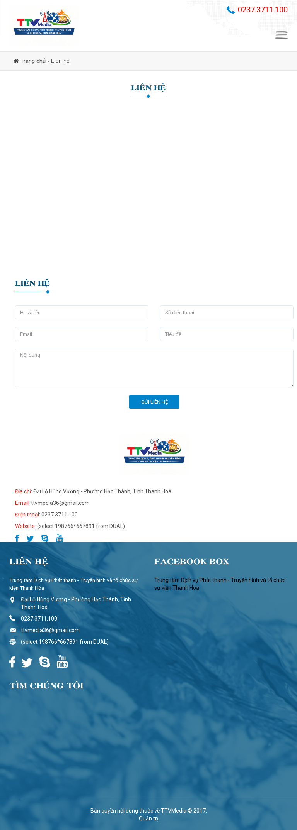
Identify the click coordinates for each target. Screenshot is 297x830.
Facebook (17, 538)
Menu (281, 35)
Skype (44, 538)
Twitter (30, 538)
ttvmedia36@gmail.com (50, 630)
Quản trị (148, 818)
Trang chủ (33, 60)
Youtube (59, 538)
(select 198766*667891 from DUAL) (65, 642)
